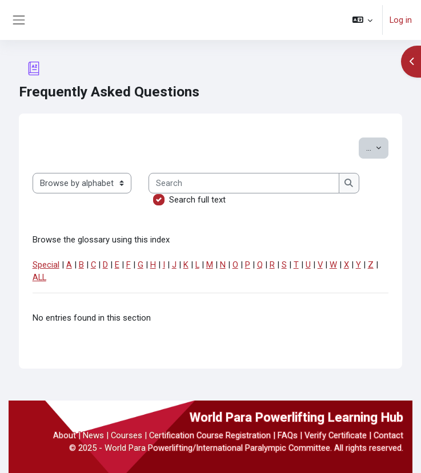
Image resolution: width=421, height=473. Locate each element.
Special (46, 265)
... (377, 147)
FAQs (288, 435)
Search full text (197, 200)
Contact (388, 435)
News (93, 435)
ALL (39, 277)
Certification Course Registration (210, 435)
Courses (126, 435)
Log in (401, 20)
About (64, 435)
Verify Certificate (335, 435)
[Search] (244, 183)
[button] (362, 20)
